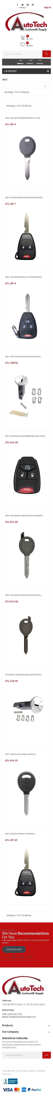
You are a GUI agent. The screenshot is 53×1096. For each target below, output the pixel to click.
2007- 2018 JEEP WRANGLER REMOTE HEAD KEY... (24, 197)
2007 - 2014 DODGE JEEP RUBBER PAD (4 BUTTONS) (25, 436)
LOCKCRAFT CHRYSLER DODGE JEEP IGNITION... (23, 675)
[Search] (26, 53)
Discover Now (13, 949)
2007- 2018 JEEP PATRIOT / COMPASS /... (20, 834)
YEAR (39, 60)
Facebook (17, 5)
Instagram (33, 5)
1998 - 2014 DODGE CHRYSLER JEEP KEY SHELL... (23, 595)
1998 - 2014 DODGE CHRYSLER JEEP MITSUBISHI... (24, 515)
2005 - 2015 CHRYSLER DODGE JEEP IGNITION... (23, 356)
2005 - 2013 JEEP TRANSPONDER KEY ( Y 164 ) (22, 118)
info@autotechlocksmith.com (22, 1016)
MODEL (30, 60)
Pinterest (28, 5)
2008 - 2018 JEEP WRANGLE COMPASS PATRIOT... (24, 277)
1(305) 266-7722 (14, 1014)
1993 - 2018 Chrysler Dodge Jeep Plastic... (21, 754)
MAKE (20, 60)
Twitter (22, 5)
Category (10, 71)
